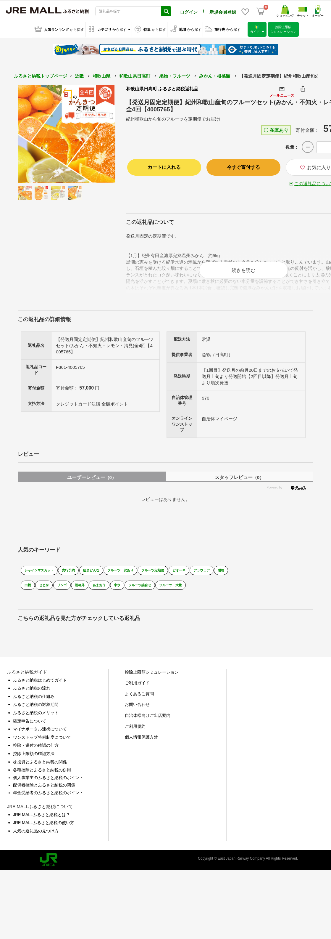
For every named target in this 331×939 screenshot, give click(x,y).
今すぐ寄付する (243, 166)
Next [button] (99, 133)
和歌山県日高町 (134, 74)
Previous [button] (34, 133)
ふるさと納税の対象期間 (36, 710)
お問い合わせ (137, 710)
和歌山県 (101, 74)
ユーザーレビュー (91, 482)
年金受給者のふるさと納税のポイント (48, 798)
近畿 (79, 74)
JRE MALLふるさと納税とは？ (41, 820)
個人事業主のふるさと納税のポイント (48, 783)
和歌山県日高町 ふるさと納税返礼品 (162, 87)
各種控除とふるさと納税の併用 (42, 775)
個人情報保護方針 (141, 742)
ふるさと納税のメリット (36, 718)
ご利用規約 (135, 732)
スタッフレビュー (239, 482)
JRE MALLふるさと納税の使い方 (43, 828)
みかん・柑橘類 (214, 74)
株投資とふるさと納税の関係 (40, 767)
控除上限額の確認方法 (33, 759)
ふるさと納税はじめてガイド (40, 685)
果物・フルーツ (174, 74)
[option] (66, 133)
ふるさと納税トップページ (40, 74)
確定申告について (29, 726)
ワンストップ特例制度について (42, 743)
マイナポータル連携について (40, 734)
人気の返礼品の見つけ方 (36, 836)
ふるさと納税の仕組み (33, 702)
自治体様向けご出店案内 (147, 721)
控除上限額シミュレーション (152, 677)
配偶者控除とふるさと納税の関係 (44, 790)
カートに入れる (164, 166)
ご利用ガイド (137, 688)
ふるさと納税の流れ (31, 693)
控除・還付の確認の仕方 (36, 751)
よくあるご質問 (139, 699)
